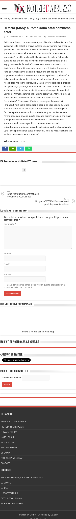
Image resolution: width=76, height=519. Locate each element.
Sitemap (5, 453)
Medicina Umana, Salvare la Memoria (22, 477)
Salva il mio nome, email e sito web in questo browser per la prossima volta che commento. (34, 286)
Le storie (6, 482)
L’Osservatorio (9, 493)
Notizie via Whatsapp (12, 458)
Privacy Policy (9, 432)
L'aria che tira (17, 18)
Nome (7, 253)
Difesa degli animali (12, 498)
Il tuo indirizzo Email (11, 377)
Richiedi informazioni (12, 427)
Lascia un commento (56, 37)
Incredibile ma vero (12, 503)
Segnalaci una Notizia (13, 421)
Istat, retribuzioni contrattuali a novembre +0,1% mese (24, 194)
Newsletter (7, 442)
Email (7, 264)
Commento (10, 224)
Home (4, 18)
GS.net (33, 514)
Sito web (8, 274)
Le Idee (4, 488)
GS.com (54, 514)
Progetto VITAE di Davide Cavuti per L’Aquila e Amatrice (52, 201)
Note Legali (7, 437)
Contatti (5, 463)
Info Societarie (9, 447)
